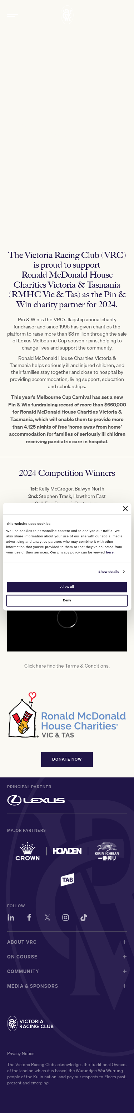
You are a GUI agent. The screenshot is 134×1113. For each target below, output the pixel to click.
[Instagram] (65, 918)
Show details (108, 571)
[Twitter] (47, 918)
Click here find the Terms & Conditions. (67, 669)
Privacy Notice (20, 1053)
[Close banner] (125, 508)
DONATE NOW (67, 763)
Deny (67, 600)
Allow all (67, 587)
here (110, 552)
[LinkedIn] (11, 918)
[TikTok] (84, 918)
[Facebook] (29, 918)
